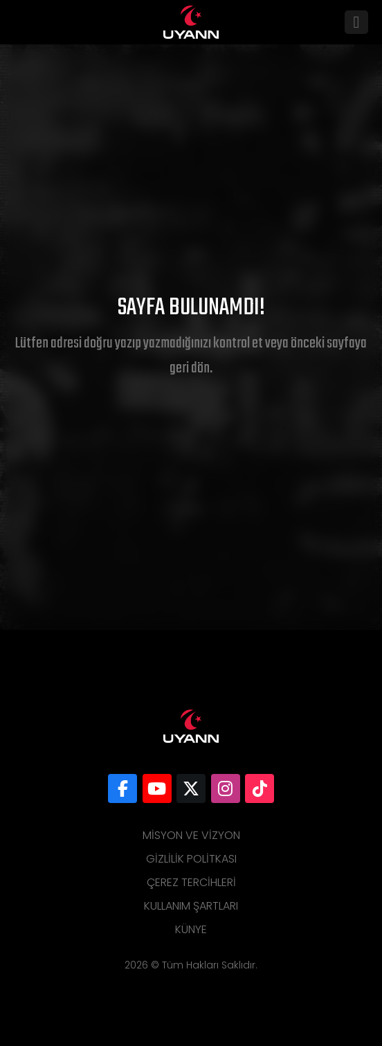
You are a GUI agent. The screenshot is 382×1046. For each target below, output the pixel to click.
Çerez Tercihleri (191, 882)
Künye (191, 929)
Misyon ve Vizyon (191, 835)
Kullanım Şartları (191, 906)
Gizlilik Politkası (191, 859)
